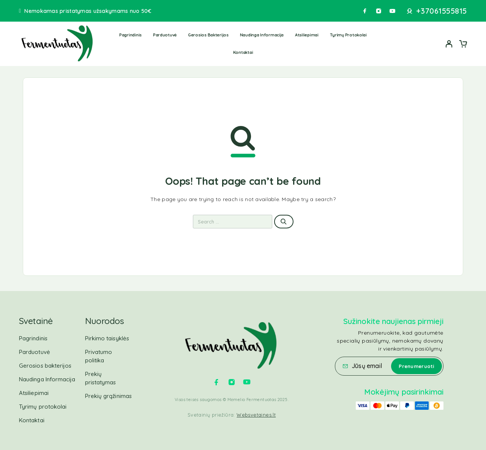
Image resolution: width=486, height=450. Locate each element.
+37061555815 (441, 11)
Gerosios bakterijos (208, 35)
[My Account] (449, 43)
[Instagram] (378, 11)
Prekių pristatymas (100, 378)
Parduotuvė (165, 35)
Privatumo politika (98, 356)
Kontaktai (243, 52)
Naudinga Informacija (262, 35)
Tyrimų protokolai (348, 35)
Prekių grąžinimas (108, 396)
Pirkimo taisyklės (107, 338)
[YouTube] (392, 11)
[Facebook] (365, 11)
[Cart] (463, 44)
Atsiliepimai (307, 35)
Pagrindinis (130, 35)
